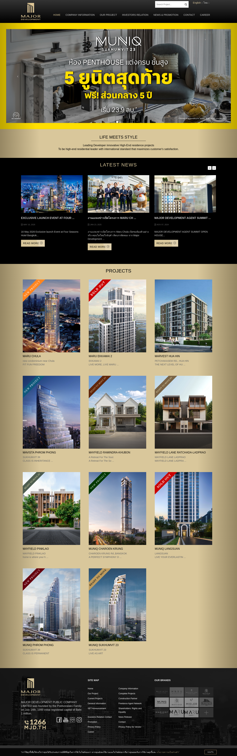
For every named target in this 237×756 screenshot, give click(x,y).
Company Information (80, 15)
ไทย (205, 2)
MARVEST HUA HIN (167, 356)
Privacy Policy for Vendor (130, 727)
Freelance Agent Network (130, 703)
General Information (97, 703)
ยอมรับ (211, 752)
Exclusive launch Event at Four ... (47, 218)
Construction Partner (128, 698)
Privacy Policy (94, 727)
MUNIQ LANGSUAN (167, 548)
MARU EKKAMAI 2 (100, 356)
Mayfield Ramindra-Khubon (109, 452)
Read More (33, 243)
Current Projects (95, 698)
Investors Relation (135, 15)
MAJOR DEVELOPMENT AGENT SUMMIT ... (182, 218)
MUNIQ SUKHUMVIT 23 (104, 645)
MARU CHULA (32, 356)
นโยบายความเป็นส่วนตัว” (167, 752)
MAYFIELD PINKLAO (36, 548)
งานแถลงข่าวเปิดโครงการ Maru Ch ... (112, 218)
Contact (189, 15)
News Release (125, 717)
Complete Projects (127, 693)
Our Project (108, 15)
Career (205, 15)
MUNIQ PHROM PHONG (38, 645)
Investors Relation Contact (100, 717)
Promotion (92, 722)
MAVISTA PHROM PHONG (39, 452)
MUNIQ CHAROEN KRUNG (106, 548)
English (197, 2)
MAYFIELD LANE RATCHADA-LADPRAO (180, 452)
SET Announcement (97, 708)
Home (56, 15)
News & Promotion (166, 15)
